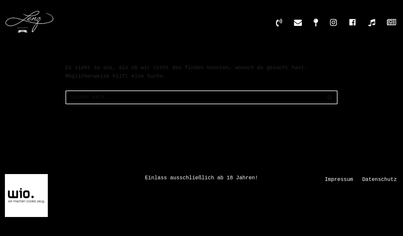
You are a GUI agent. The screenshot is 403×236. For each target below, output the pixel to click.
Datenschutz (379, 180)
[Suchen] (194, 97)
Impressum (339, 180)
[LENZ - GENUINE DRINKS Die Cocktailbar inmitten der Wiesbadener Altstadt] (29, 22)
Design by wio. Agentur (164, 227)
